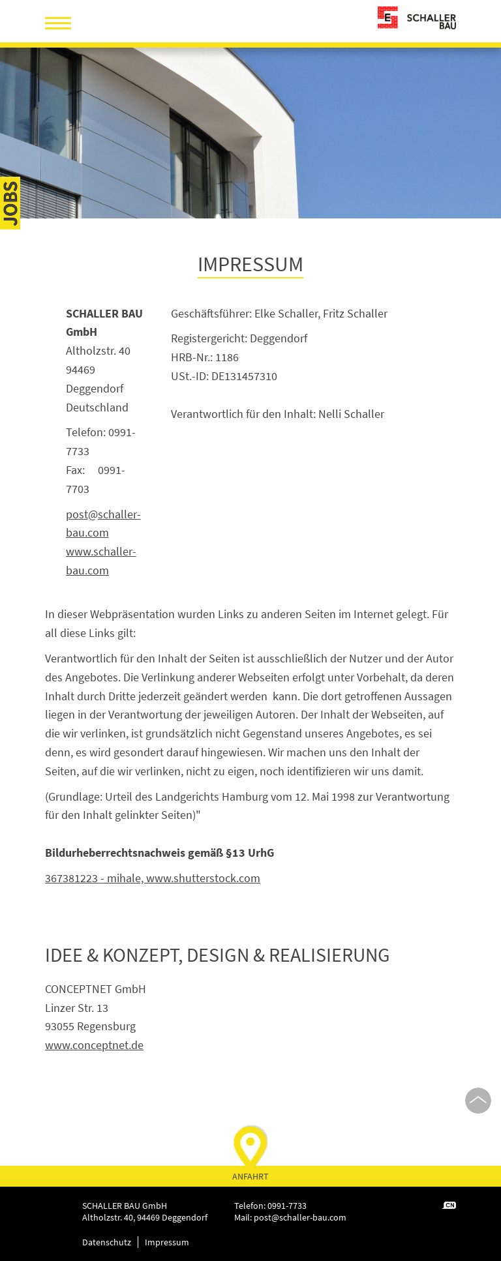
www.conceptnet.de (94, 1044)
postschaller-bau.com (300, 1217)
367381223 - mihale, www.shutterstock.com (152, 877)
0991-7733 (287, 1205)
